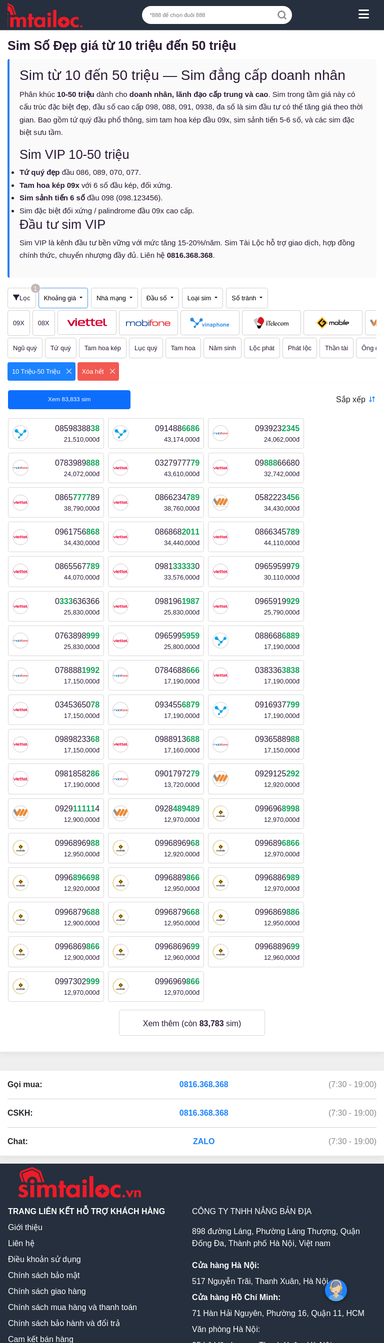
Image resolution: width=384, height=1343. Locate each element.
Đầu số (157, 298)
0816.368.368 (204, 946)
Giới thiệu (25, 1089)
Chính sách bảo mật (44, 1137)
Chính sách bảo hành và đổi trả (64, 1185)
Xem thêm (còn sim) (192, 885)
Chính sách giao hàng (47, 1153)
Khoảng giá (61, 298)
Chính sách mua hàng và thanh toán (72, 1169)
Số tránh (245, 298)
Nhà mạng (112, 298)
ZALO (204, 1003)
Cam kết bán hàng (41, 1201)
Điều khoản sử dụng (44, 1121)
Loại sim (200, 298)
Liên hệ (21, 1105)
